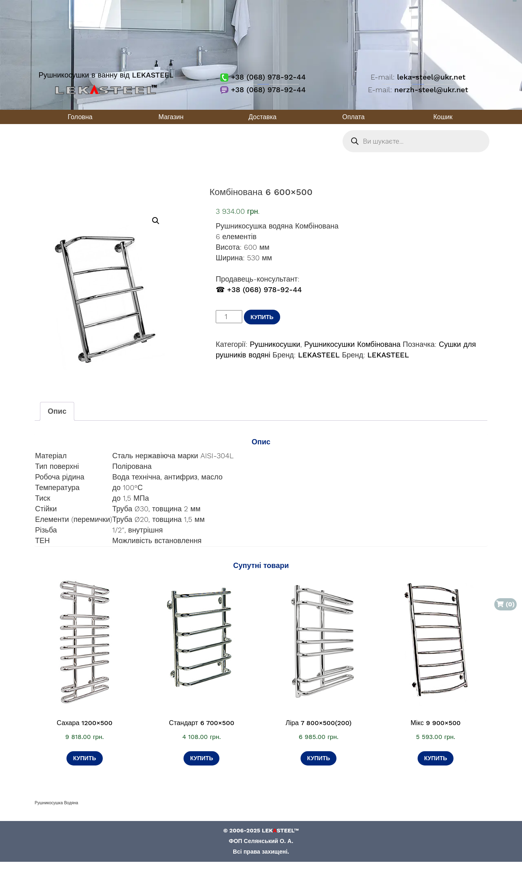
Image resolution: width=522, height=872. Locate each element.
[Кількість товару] (229, 316)
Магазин (171, 117)
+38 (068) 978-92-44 (262, 77)
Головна (80, 117)
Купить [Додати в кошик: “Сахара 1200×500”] (84, 758)
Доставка (262, 117)
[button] (155, 220)
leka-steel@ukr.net (431, 77)
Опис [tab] (57, 411)
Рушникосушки (275, 344)
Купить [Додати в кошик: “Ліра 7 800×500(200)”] (318, 758)
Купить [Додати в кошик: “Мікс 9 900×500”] (435, 758)
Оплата (353, 117)
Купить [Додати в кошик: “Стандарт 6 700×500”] (201, 758)
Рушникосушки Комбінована (352, 344)
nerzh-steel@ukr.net (431, 89)
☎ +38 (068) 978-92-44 (259, 289)
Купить (261, 317)
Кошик (443, 117)
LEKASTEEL (319, 355)
